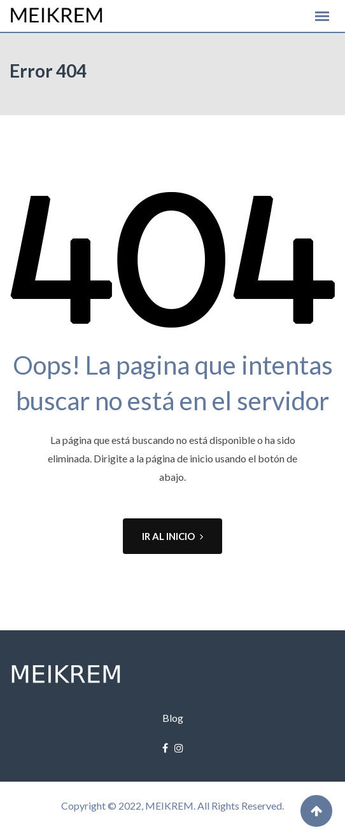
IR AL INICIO (172, 536)
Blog (172, 718)
